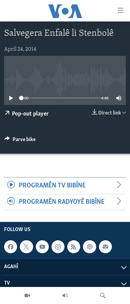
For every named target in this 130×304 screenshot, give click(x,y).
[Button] (19, 141)
